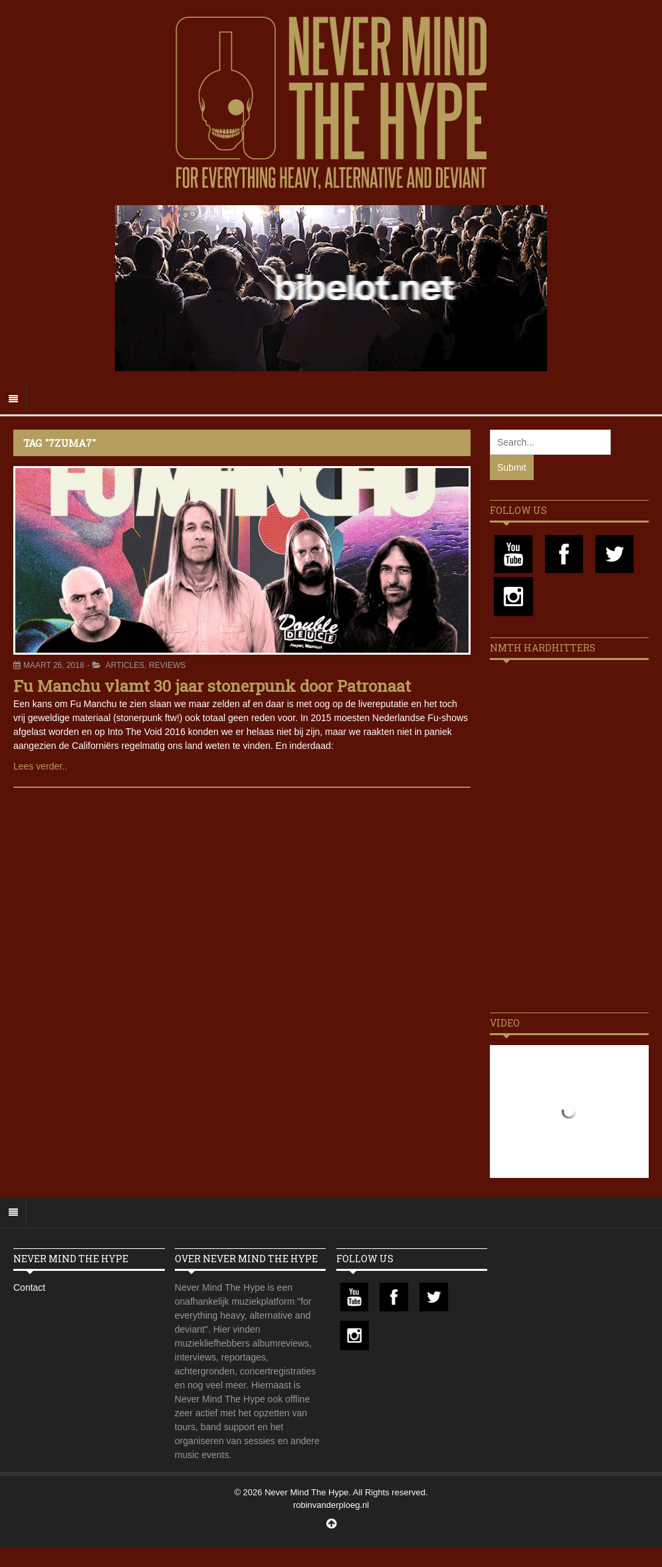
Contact (29, 1287)
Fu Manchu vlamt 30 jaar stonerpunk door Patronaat (212, 686)
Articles (125, 665)
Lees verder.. (40, 766)
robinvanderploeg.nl (331, 1505)
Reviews (167, 665)
